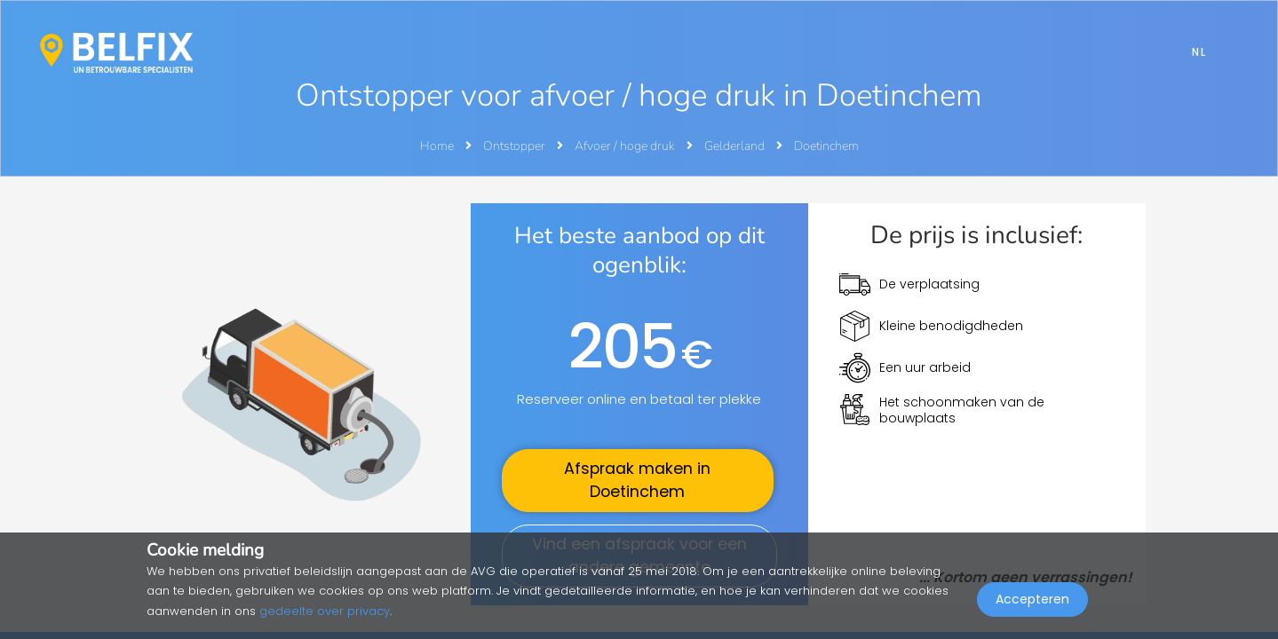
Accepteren (1032, 600)
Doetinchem (826, 146)
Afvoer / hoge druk (626, 146)
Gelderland (735, 146)
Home (437, 146)
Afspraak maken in (637, 480)
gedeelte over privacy (324, 611)
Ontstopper (515, 146)
